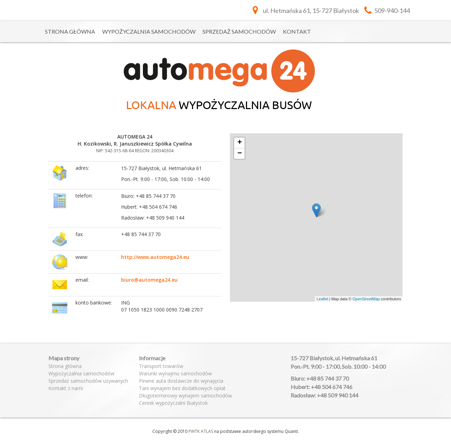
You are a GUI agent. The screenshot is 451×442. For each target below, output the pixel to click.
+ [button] (239, 143)
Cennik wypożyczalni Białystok (173, 403)
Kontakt (297, 31)
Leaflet (322, 299)
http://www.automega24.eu (155, 257)
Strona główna (70, 31)
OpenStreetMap (366, 299)
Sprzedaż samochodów (239, 31)
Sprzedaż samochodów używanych (88, 380)
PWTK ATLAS (200, 431)
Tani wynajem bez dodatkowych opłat (182, 388)
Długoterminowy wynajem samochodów (185, 395)
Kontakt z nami (65, 388)
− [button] (239, 153)
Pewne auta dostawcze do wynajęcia (181, 380)
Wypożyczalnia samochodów (148, 31)
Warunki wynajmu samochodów (175, 373)
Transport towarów (161, 366)
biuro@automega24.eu (149, 279)
